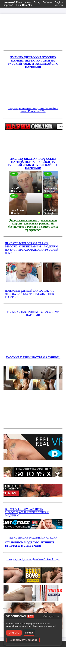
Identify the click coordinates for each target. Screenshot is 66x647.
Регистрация (17, 2)
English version (59, 3)
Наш (24, 5)
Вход (37, 2)
